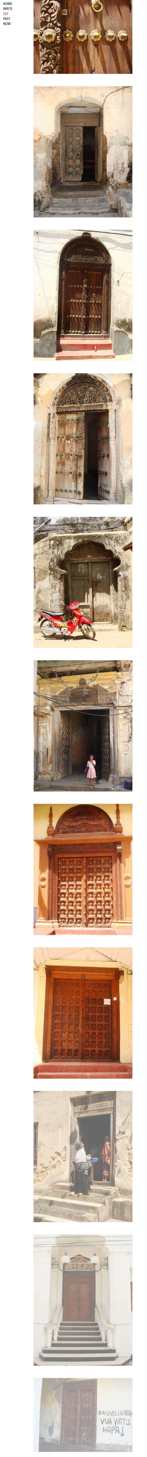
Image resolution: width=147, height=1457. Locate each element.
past (6, 19)
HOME (7, 4)
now (7, 24)
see (5, 14)
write (7, 9)
